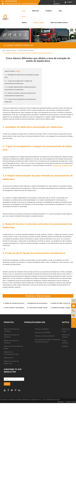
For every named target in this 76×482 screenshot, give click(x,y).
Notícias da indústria (66, 336)
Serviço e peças (38, 22)
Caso (60, 11)
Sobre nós (35, 11)
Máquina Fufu (8, 358)
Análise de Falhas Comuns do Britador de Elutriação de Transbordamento (62, 303)
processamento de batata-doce (61, 165)
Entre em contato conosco (59, 22)
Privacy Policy (71, 402)
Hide (17, 71)
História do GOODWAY (43, 332)
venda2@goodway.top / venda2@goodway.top (19, 3)
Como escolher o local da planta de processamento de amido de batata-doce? (15, 307)
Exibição (65, 346)
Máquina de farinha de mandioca (11, 330)
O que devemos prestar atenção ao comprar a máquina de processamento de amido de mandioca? (38, 307)
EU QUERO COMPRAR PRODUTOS (18, 45)
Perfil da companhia (41, 329)
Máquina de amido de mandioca (11, 336)
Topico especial (65, 342)
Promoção (29, 322)
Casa (23, 11)
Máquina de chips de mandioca (11, 342)
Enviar (7, 384)
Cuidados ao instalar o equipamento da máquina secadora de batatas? (62, 307)
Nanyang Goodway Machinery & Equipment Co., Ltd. (27, 399)
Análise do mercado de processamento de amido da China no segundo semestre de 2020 (15, 303)
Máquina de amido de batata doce (11, 362)
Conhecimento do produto (26, 50)
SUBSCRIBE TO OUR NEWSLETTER (12, 370)
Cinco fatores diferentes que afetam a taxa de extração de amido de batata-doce (28, 53)
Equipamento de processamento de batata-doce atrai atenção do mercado (38, 303)
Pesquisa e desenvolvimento (45, 336)
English (69, 2)
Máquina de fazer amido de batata (13, 347)
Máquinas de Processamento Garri (11, 353)
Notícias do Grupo (66, 330)
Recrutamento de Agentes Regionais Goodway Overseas (47, 341)
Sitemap (60, 402)
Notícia (24, 22)
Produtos (49, 11)
